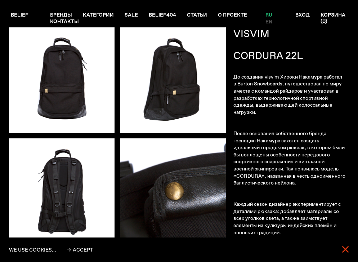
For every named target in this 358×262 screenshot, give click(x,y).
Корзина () (333, 18)
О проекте (232, 15)
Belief (19, 15)
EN (268, 21)
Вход (302, 15)
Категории (98, 15)
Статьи (197, 15)
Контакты (64, 21)
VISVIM (251, 34)
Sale (131, 15)
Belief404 (162, 15)
